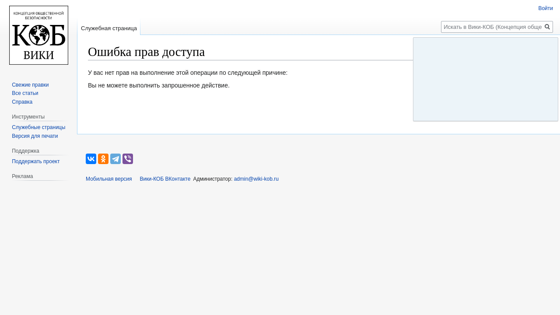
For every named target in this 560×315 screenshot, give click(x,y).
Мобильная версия (109, 179)
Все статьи (25, 93)
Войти (545, 8)
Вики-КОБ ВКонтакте (165, 179)
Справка (22, 102)
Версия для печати (35, 136)
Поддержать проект (36, 161)
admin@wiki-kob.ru (256, 179)
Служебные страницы (38, 127)
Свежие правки (30, 85)
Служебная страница (109, 28)
